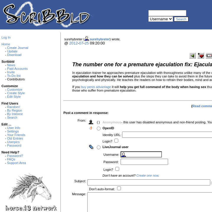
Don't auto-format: (103, 189)
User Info (13, 128)
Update (12, 51)
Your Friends (16, 135)
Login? (108, 141)
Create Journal (17, 47)
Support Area (16, 163)
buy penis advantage (96, 87)
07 (81, 43)
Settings (13, 131)
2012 (73, 43)
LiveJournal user (116, 147)
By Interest (15, 114)
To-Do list (14, 75)
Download (14, 55)
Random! (13, 107)
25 (87, 43)
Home (5, 44)
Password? (15, 156)
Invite (11, 72)
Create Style (16, 93)
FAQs (11, 159)
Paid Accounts (17, 68)
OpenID (109, 128)
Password (14, 145)
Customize (14, 89)
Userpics (13, 142)
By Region (14, 110)
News (11, 65)
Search (12, 117)
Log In (6, 37)
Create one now (148, 175)
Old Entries (15, 138)
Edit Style (14, 96)
